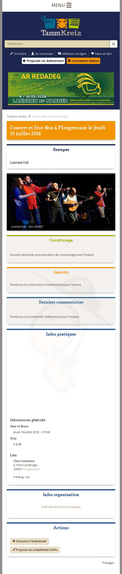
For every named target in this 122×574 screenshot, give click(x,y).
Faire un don (101, 54)
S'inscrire (18, 54)
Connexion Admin (83, 61)
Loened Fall (19, 162)
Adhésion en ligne (72, 54)
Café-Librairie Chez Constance (61, 507)
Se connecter (42, 54)
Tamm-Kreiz (17, 116)
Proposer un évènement (43, 61)
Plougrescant (72, 127)
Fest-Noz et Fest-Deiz (50, 116)
